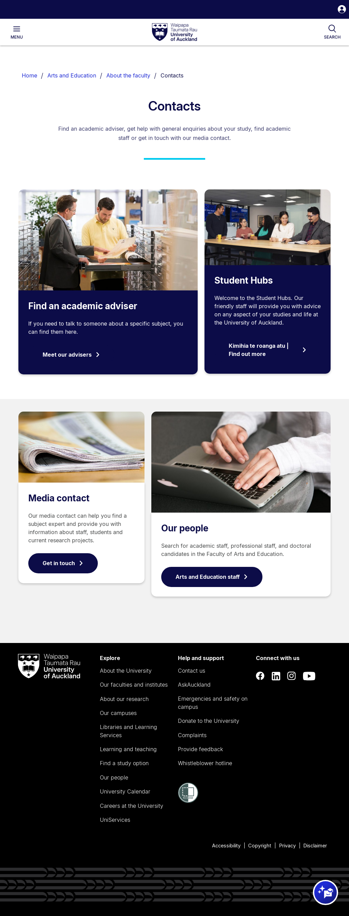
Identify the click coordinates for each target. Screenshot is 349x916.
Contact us (191, 670)
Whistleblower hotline (205, 763)
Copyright (259, 845)
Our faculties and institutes (134, 684)
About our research (124, 699)
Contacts (172, 75)
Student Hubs (243, 280)
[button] (342, 10)
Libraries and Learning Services (128, 731)
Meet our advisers (71, 354)
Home (29, 75)
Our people (184, 528)
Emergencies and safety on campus (212, 702)
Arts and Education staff (212, 576)
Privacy (287, 845)
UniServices (115, 819)
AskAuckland (194, 684)
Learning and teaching (128, 749)
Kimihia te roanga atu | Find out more (268, 349)
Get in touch (63, 563)
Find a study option (124, 763)
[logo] (174, 32)
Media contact (59, 498)
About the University (126, 670)
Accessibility (226, 845)
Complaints (192, 735)
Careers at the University (131, 805)
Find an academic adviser (82, 306)
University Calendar (125, 791)
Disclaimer (315, 845)
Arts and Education (71, 75)
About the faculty (128, 75)
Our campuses (118, 713)
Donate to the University (208, 720)
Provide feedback (200, 749)
